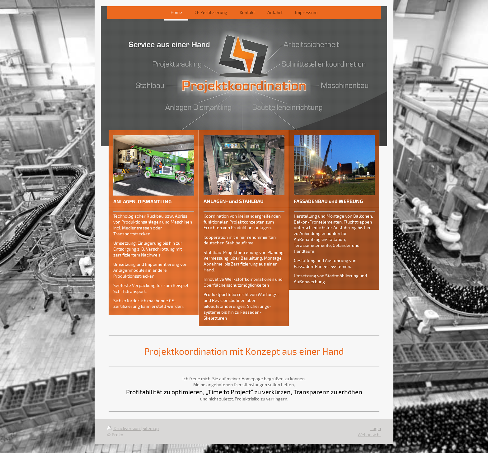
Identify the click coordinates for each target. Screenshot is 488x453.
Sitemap (151, 428)
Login (375, 428)
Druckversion (124, 428)
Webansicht (369, 434)
